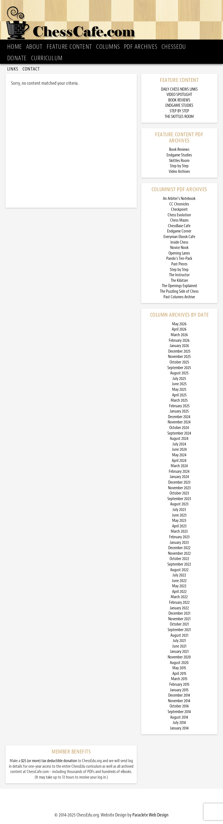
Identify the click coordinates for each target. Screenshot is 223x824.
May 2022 (179, 586)
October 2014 (179, 706)
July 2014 (179, 722)
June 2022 (179, 580)
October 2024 (179, 427)
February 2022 (179, 602)
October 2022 (179, 558)
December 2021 (179, 613)
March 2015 (179, 679)
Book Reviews (179, 149)
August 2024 (179, 438)
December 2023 (179, 482)
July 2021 (179, 640)
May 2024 (179, 455)
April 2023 (179, 526)
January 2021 (179, 651)
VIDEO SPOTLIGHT (179, 94)
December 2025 (179, 351)
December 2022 (179, 548)
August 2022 (179, 570)
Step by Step (179, 166)
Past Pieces (179, 264)
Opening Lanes (179, 253)
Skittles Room (179, 160)
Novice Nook (179, 247)
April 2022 (179, 591)
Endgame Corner (179, 231)
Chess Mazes (179, 220)
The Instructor (179, 275)
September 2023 (179, 498)
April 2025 (179, 395)
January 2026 (179, 345)
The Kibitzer (179, 280)
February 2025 (179, 406)
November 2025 (179, 356)
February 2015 (179, 684)
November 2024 (179, 422)
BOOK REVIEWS (179, 100)
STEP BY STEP (179, 111)
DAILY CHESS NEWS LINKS (179, 89)
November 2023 (179, 488)
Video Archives (179, 171)
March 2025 (179, 400)
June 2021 (179, 646)
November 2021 (179, 619)
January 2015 (179, 690)
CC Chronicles (179, 204)
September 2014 (179, 711)
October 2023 (179, 493)
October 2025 (179, 362)
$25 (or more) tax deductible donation (49, 761)
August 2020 (179, 662)
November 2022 (179, 553)
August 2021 (179, 635)
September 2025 (179, 367)
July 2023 (179, 509)
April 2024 (179, 460)
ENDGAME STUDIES (179, 105)
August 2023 (179, 504)
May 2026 (179, 324)
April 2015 (179, 673)
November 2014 (179, 701)
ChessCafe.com (113, 21)
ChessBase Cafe (179, 226)
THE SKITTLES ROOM (179, 116)
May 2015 (179, 668)
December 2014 (179, 695)
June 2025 (179, 384)
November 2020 (179, 657)
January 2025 (179, 411)
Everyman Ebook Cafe (179, 236)
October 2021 (179, 624)
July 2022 (179, 575)
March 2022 (179, 597)
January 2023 (179, 542)
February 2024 (179, 471)
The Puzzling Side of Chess (179, 291)
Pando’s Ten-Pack (179, 258)
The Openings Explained (179, 286)
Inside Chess (179, 242)
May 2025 (179, 389)
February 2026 (179, 340)
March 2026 (179, 335)
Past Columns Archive (179, 297)
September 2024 (179, 433)
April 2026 (179, 329)
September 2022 (179, 564)
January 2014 (179, 728)
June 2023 (179, 515)
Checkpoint (179, 209)
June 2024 (179, 449)
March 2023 (179, 531)
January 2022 (179, 608)
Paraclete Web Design (150, 815)
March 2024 (179, 466)
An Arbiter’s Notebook (179, 198)
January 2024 (179, 476)
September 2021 (179, 629)
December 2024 (179, 417)
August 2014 (179, 717)
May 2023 (179, 520)
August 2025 (179, 373)
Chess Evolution (179, 215)
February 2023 (179, 537)
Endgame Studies (179, 155)
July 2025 (179, 378)
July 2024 (179, 444)
